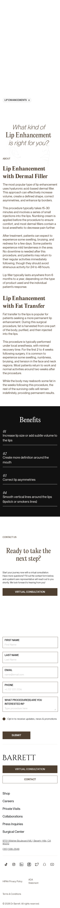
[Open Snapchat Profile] (44, 864)
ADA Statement (33, 881)
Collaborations (13, 816)
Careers (8, 801)
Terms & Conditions (12, 894)
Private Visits (11, 809)
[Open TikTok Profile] (6, 864)
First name (12, 640)
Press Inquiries (13, 824)
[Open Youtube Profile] (52, 864)
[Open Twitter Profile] (37, 864)
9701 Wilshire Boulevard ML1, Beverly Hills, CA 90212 (27, 842)
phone (9, 685)
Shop (6, 793)
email (8, 670)
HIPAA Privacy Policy (12, 881)
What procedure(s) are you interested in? (23, 702)
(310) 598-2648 (11, 849)
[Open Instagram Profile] (14, 864)
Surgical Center (13, 832)
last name (12, 655)
